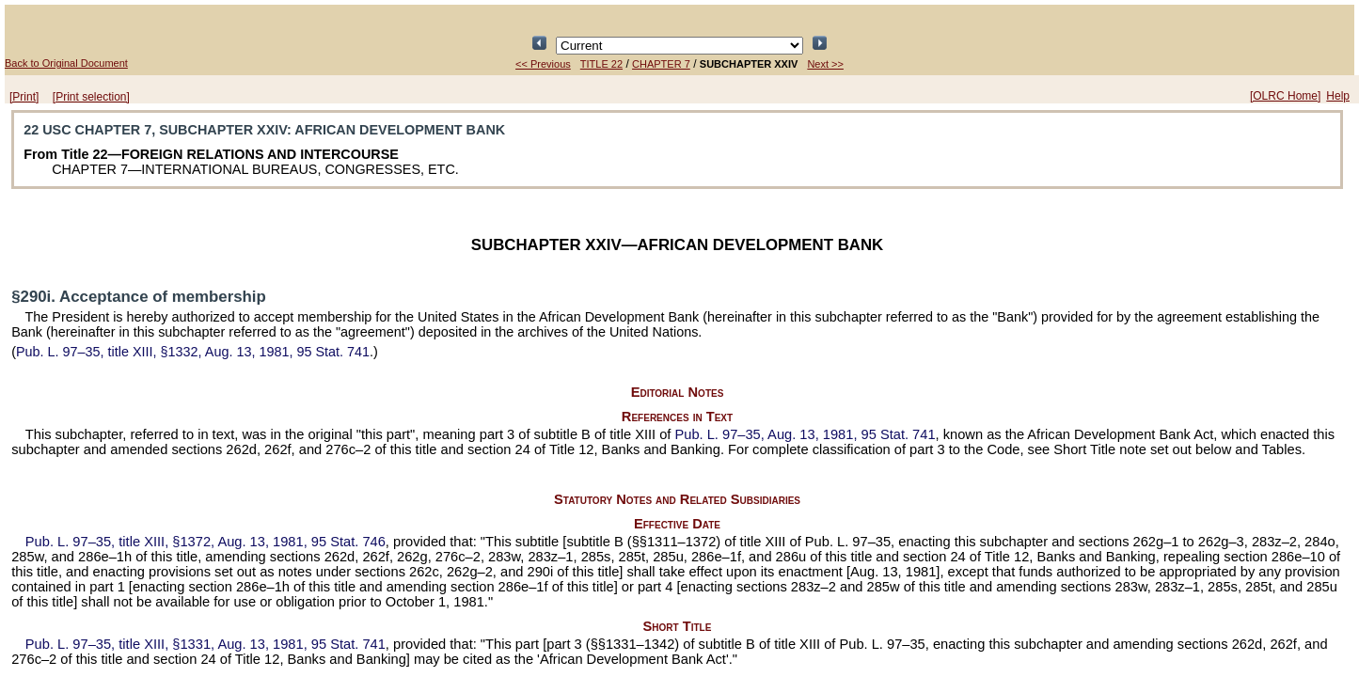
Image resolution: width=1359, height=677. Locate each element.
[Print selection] (91, 96)
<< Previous (543, 64)
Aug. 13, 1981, (804, 434)
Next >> (825, 64)
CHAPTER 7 (661, 64)
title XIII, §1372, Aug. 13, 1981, (205, 541)
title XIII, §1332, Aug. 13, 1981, (193, 351)
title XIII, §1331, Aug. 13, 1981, (205, 644)
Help (1338, 95)
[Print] (24, 96)
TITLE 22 (601, 64)
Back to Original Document (66, 63)
